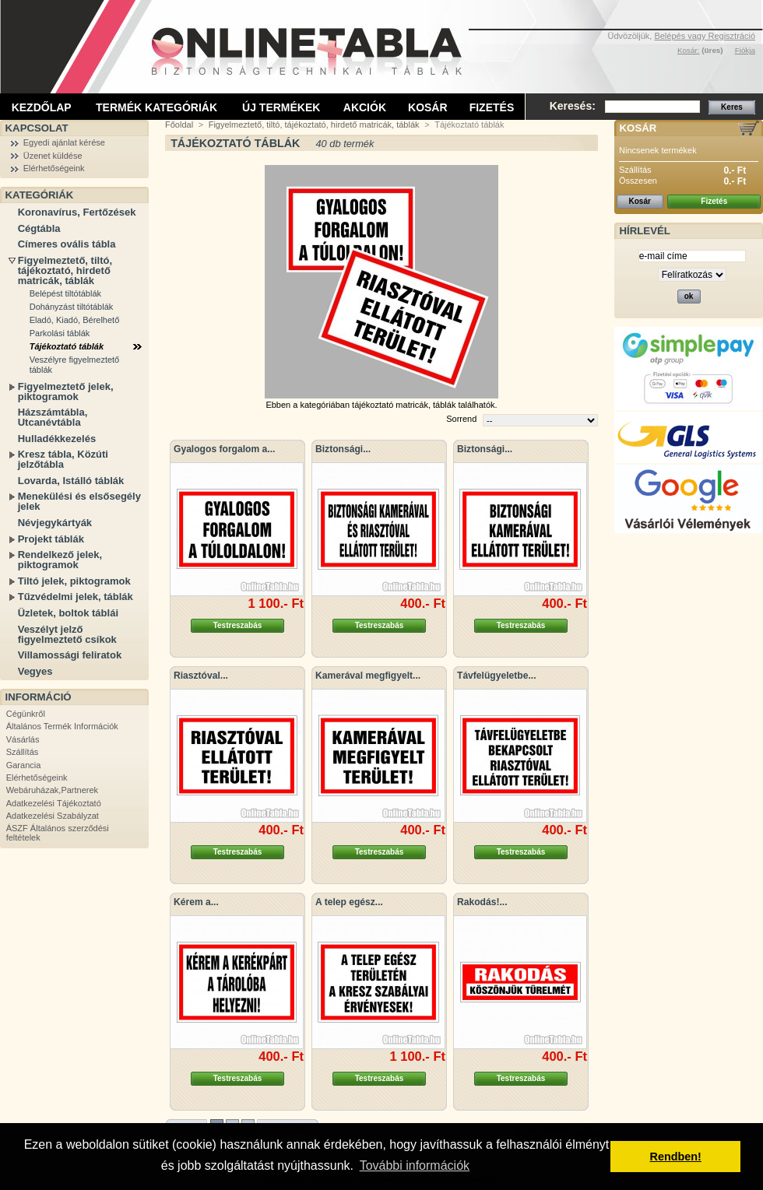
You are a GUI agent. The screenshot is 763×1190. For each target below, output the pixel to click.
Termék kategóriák (156, 107)
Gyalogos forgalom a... (224, 449)
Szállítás (22, 751)
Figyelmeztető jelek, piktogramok (66, 391)
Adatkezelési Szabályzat (52, 815)
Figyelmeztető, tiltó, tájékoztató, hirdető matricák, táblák (65, 270)
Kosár (428, 107)
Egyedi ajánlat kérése (64, 142)
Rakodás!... (482, 902)
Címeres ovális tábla (67, 244)
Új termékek (281, 107)
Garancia (23, 765)
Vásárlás (23, 739)
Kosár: (688, 50)
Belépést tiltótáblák (65, 293)
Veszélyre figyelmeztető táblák (75, 364)
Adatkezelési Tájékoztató (53, 803)
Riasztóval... (201, 675)
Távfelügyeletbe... (496, 675)
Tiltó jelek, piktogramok (74, 581)
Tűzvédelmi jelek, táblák (75, 596)
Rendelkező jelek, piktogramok (60, 559)
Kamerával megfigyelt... (367, 675)
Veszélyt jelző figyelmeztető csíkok (67, 634)
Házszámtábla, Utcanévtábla (53, 417)
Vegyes (35, 671)
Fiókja (745, 50)
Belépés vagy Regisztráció (704, 35)
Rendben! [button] (675, 1156)
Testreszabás (237, 625)
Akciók (364, 107)
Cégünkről (25, 713)
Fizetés (492, 107)
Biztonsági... (343, 449)
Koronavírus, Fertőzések (77, 212)
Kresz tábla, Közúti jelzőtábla (63, 459)
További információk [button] (414, 1165)
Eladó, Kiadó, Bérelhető (75, 320)
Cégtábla (39, 228)
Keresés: (573, 106)
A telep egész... (349, 902)
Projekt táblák (51, 539)
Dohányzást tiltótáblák (72, 306)
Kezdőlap (42, 107)
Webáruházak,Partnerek (52, 790)
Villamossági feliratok (69, 655)
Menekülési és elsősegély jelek (79, 501)
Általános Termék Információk (62, 726)
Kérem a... (196, 902)
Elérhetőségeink (54, 168)
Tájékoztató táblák (67, 346)
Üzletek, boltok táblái (68, 613)
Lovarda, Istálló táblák (71, 481)
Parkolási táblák (60, 333)
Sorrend (461, 418)
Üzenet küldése (53, 155)
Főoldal (179, 124)
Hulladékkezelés (57, 439)
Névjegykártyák (55, 523)
